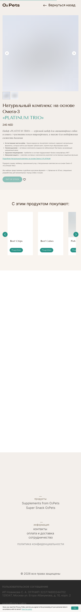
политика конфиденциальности (40, 549)
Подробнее (7, 158)
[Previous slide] (7, 53)
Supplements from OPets (40, 508)
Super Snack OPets (40, 513)
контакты (40, 534)
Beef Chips (16, 246)
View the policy (27, 609)
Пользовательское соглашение (25, 591)
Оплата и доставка (40, 538)
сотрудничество (41, 542)
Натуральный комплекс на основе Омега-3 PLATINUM (30, 158)
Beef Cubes (52, 246)
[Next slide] (74, 53)
